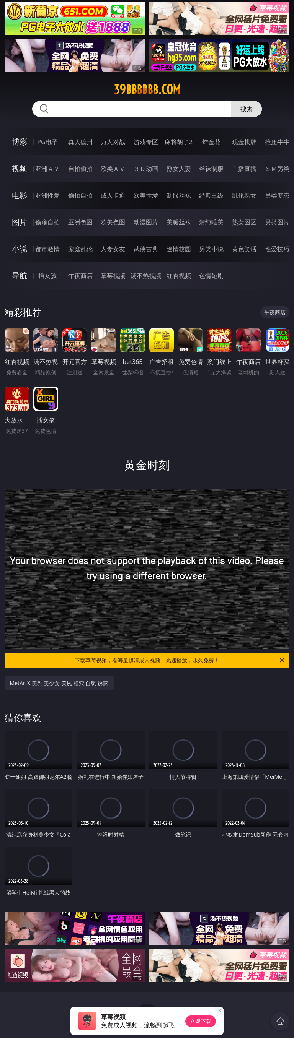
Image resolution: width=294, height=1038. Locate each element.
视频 (19, 168)
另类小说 (211, 249)
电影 (19, 195)
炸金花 (211, 142)
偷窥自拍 (47, 222)
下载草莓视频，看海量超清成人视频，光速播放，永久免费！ (180, 660)
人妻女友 (113, 249)
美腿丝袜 (179, 222)
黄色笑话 (244, 249)
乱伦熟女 (244, 195)
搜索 (246, 109)
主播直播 (244, 168)
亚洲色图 (80, 222)
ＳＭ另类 (277, 168)
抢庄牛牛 (277, 142)
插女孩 (47, 275)
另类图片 (277, 222)
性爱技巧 (277, 249)
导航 (19, 275)
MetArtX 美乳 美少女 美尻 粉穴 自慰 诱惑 (59, 683)
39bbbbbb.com (147, 89)
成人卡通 (113, 195)
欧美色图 (113, 222)
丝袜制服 (211, 168)
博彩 (19, 141)
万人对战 (113, 142)
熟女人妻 (179, 168)
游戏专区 (146, 142)
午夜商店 (80, 275)
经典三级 (211, 195)
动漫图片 (146, 222)
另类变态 (277, 195)
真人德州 (80, 142)
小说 (19, 249)
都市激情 (47, 249)
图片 (19, 222)
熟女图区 (244, 222)
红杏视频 (179, 275)
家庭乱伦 (80, 249)
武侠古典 (146, 249)
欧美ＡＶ (113, 168)
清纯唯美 (211, 222)
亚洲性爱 (47, 195)
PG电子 (47, 142)
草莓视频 (113, 275)
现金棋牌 (244, 142)
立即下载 (200, 1021)
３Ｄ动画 (146, 168)
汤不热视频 (146, 275)
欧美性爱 (146, 195)
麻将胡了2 (179, 142)
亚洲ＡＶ (47, 168)
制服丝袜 (179, 195)
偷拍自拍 (80, 195)
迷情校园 (179, 249)
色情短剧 (211, 275)
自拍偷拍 (80, 168)
